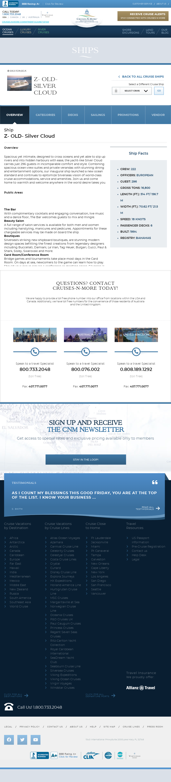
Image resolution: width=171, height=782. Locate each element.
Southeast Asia (20, 602)
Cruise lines (131, 727)
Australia (33, 17)
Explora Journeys (62, 576)
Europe (15, 559)
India (13, 572)
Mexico (15, 581)
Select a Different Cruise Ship (146, 84)
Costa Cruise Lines (63, 559)
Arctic (14, 546)
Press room (155, 727)
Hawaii (14, 568)
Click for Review (54, 4)
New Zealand (19, 589)
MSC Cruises (59, 598)
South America (20, 598)
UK (23, 17)
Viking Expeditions (63, 675)
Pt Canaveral (100, 551)
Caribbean (17, 555)
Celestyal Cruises (62, 555)
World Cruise (19, 606)
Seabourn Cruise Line (65, 666)
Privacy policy (30, 727)
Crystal (55, 563)
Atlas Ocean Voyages (65, 538)
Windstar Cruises (62, 687)
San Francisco (101, 585)
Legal (136, 559)
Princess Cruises (62, 628)
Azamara (56, 542)
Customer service (142, 4)
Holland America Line (65, 585)
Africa (14, 538)
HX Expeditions (61, 581)
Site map (109, 727)
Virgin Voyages (61, 683)
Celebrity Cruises (62, 551)
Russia (14, 593)
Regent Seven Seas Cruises (63, 634)
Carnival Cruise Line (64, 546)
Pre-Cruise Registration (148, 546)
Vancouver (98, 593)
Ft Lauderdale (101, 538)
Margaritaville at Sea (64, 602)
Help (93, 727)
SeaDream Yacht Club (62, 660)
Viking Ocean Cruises (65, 679)
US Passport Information (140, 540)
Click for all (13, 695)
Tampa (96, 555)
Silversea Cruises (62, 670)
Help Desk (139, 555)
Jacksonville (99, 542)
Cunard (55, 568)
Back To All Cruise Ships (143, 76)
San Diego (98, 581)
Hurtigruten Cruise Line (63, 591)
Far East (15, 563)
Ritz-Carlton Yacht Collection (63, 643)
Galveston (98, 559)
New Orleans (100, 563)
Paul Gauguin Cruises (65, 623)
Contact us (139, 551)
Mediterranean (20, 576)
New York (98, 572)
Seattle (96, 589)
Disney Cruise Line (63, 572)
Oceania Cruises (61, 615)
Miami (95, 546)
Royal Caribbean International (61, 651)
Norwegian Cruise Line (63, 608)
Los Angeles (99, 576)
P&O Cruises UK (61, 619)
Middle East (18, 585)
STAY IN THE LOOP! (85, 459)
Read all (145, 508)
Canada (14, 17)
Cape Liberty (100, 568)
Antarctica (17, 542)
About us (161, 4)
